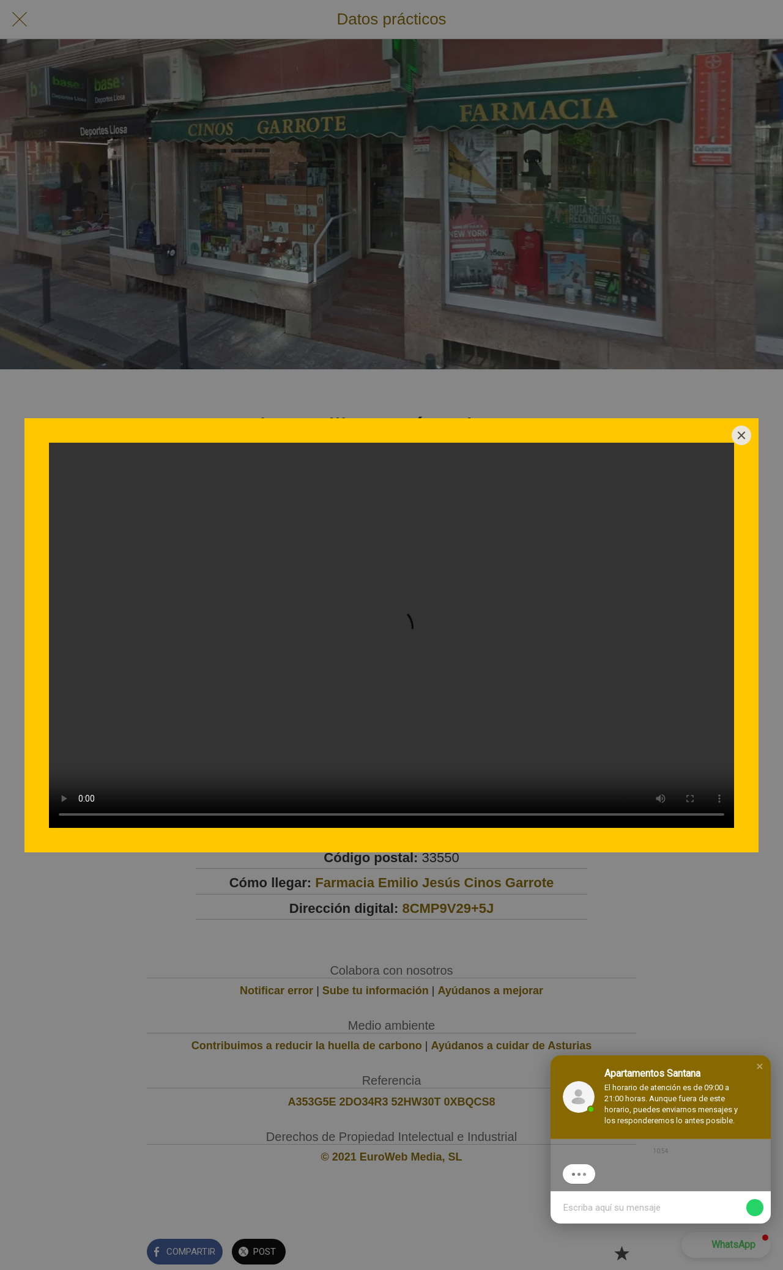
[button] (760, 1066)
